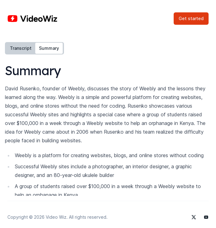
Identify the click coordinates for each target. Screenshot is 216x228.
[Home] (32, 18)
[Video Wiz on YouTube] (206, 217)
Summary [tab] (49, 48)
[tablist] (34, 48)
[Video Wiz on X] (193, 217)
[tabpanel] (108, 139)
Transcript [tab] (21, 48)
